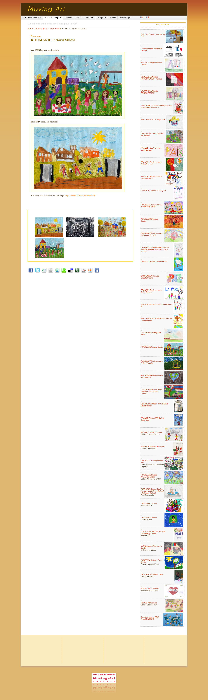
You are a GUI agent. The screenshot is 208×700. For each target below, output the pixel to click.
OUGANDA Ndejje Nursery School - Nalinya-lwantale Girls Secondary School (155, 249)
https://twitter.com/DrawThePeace (80, 195)
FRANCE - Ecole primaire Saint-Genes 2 (151, 291)
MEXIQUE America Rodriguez (153, 446)
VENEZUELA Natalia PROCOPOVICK (149, 92)
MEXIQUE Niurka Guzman (151, 432)
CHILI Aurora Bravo (149, 518)
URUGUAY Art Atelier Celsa (152, 574)
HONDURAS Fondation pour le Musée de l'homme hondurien (156, 106)
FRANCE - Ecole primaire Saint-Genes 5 (151, 149)
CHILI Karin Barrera (149, 503)
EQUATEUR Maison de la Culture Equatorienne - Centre (151, 392)
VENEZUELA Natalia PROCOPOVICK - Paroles (151, 78)
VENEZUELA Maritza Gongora (153, 191)
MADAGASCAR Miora (150, 589)
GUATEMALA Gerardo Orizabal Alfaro (150, 277)
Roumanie (55, 29)
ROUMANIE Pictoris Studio (152, 347)
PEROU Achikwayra (149, 603)
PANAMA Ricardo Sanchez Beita (154, 262)
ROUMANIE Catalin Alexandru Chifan (149, 476)
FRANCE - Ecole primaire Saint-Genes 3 (151, 177)
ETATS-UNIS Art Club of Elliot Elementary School (153, 533)
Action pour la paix (38, 29)
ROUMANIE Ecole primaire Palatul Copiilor (152, 362)
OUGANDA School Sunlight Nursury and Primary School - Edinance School (152, 491)
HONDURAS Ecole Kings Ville (153, 119)
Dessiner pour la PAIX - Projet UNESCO (150, 618)
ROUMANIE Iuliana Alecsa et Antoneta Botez (151, 206)
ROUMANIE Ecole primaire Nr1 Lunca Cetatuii (152, 234)
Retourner (36, 36)
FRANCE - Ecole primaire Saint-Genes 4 (151, 163)
